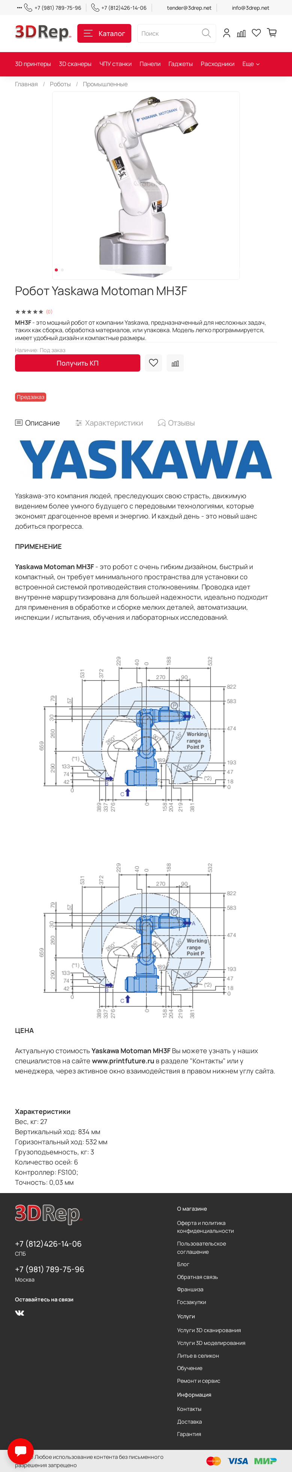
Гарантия (189, 1434)
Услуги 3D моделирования (211, 1342)
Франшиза (190, 1289)
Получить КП (78, 362)
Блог (183, 1264)
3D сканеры (75, 64)
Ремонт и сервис (198, 1380)
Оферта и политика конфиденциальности (205, 1227)
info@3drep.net (250, 7)
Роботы (60, 84)
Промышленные (105, 84)
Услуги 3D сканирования (209, 1330)
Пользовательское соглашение (201, 1247)
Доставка (189, 1421)
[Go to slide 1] (56, 269)
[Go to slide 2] (62, 269)
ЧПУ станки (115, 64)
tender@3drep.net (189, 7)
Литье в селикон (198, 1355)
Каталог (104, 33)
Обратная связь (197, 1276)
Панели (150, 64)
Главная (26, 84)
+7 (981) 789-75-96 (52, 8)
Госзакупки (191, 1302)
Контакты (189, 1408)
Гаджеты (181, 64)
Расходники (218, 64)
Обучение (189, 1368)
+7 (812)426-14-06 (119, 8)
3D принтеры (33, 64)
